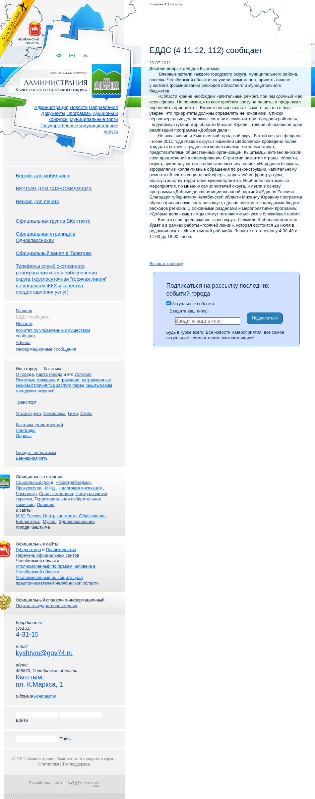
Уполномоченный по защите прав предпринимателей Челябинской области (57, 580)
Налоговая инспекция (81, 487)
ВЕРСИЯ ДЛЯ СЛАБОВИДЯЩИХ (54, 188)
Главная (156, 4)
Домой (60, 55)
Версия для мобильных (43, 175)
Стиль (86, 413)
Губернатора (28, 549)
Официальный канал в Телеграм (54, 253)
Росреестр (26, 493)
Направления (103, 107)
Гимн (73, 413)
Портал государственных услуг (47, 605)
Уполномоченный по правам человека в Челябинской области (55, 569)
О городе (25, 374)
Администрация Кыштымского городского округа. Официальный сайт (67, 81)
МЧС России (28, 515)
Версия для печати (38, 201)
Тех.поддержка (76, 764)
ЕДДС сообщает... (34, 316)
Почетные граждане (36, 379)
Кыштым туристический (39, 424)
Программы (79, 113)
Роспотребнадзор (73, 482)
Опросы (23, 435)
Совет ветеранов (56, 493)
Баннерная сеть (32, 458)
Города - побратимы (36, 452)
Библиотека (28, 521)
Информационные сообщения (46, 349)
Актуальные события (190, 303)
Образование (92, 515)
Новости (79, 107)
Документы (53, 113)
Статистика (48, 764)
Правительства (61, 549)
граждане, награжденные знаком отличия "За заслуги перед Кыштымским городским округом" (64, 385)
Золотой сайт (17, 29)
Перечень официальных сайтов (47, 555)
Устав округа (28, 413)
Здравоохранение (77, 521)
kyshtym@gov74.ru (44, 652)
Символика (54, 413)
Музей (49, 521)
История (83, 374)
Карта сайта (86, 55)
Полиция (45, 504)
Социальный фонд (34, 482)
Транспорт (26, 402)
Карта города (49, 374)
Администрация (51, 107)
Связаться (73, 55)
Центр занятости (60, 515)
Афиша (23, 342)
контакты (45, 696)
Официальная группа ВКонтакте (53, 221)
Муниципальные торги (94, 119)
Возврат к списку (166, 263)
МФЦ (50, 487)
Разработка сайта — (64, 782)
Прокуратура (29, 487)
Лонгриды (25, 430)
